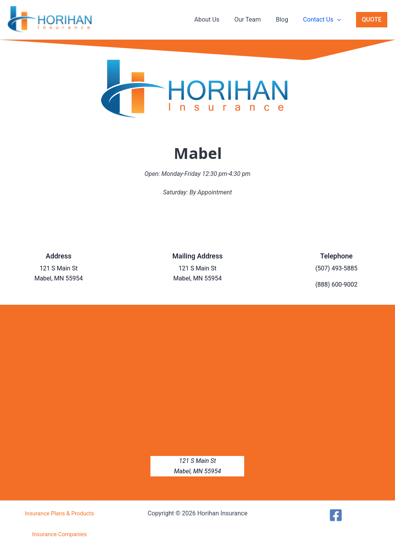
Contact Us (323, 19)
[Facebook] (336, 515)
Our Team (254, 19)
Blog (286, 19)
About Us (215, 19)
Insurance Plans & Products (59, 513)
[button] (338, 19)
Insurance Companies (59, 534)
